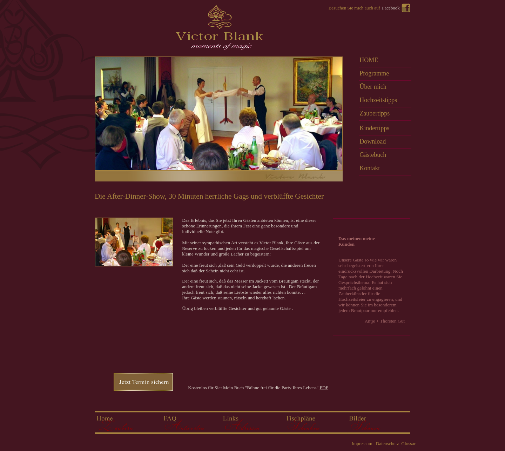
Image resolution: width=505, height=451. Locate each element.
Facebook (391, 8)
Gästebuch (372, 154)
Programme (374, 73)
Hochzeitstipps (378, 100)
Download (372, 141)
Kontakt (369, 168)
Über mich (372, 86)
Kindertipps (374, 128)
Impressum (361, 443)
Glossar (408, 443)
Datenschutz (387, 443)
